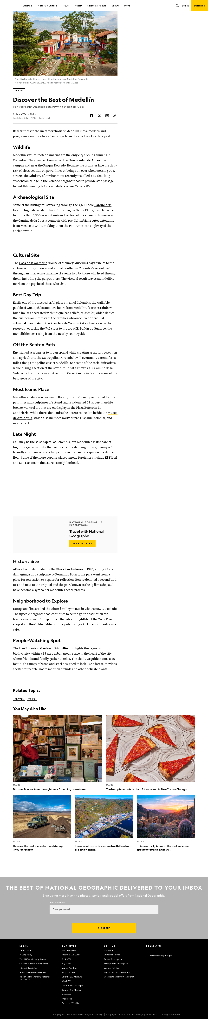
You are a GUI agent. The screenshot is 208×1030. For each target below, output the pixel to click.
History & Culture (47, 5)
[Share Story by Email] (107, 127)
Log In (185, 5)
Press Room (67, 1009)
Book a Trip (67, 970)
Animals (27, 5)
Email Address (57, 913)
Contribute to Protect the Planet (119, 987)
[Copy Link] (114, 127)
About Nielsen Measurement (33, 983)
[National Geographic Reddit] (186, 961)
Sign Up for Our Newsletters (117, 983)
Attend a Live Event (71, 965)
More (127, 5)
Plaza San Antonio (69, 580)
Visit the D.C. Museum (72, 987)
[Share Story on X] (99, 127)
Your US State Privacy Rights (33, 970)
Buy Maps (66, 974)
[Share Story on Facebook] (91, 127)
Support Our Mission (71, 1001)
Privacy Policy (26, 965)
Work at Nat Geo (112, 979)
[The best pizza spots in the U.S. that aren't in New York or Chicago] (150, 764)
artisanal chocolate (27, 334)
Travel (65, 5)
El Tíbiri (111, 468)
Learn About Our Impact (73, 996)
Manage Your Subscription (116, 974)
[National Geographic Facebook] (154, 961)
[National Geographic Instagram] (147, 961)
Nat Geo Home (69, 961)
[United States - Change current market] (159, 966)
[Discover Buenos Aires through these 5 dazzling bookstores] (57, 764)
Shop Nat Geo (68, 983)
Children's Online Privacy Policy (34, 974)
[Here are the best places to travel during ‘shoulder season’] (42, 834)
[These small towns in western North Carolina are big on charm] (104, 834)
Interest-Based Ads (28, 979)
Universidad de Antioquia (87, 171)
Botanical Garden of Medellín (47, 659)
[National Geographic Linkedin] (173, 961)
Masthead (66, 1005)
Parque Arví (102, 216)
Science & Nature (96, 5)
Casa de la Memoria (33, 274)
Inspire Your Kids (69, 979)
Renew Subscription (113, 970)
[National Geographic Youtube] (167, 961)
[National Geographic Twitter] (160, 961)
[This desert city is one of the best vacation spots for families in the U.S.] (166, 834)
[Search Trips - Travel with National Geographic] (82, 554)
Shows (115, 5)
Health (78, 5)
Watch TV (66, 992)
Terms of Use (25, 961)
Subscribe (108, 961)
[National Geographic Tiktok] (179, 961)
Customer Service (112, 965)
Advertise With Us (70, 1014)
